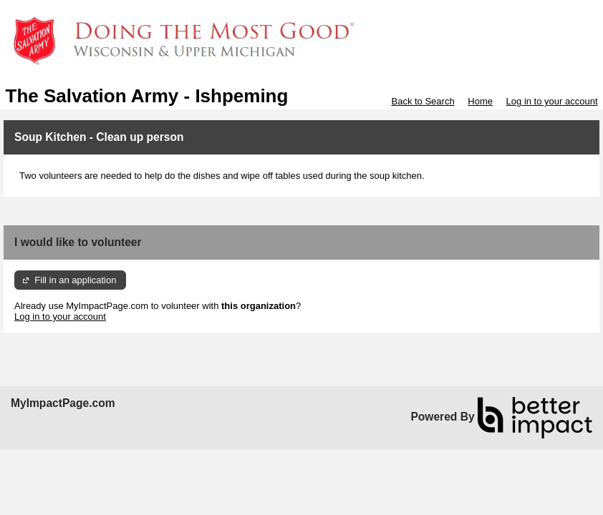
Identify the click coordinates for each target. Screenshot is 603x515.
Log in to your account (552, 101)
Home (480, 101)
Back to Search (422, 101)
